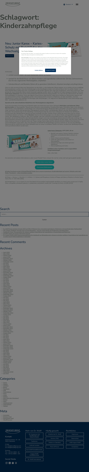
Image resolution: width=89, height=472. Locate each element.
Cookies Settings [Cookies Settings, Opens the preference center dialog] (39, 70)
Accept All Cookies (50, 70)
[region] (45, 61)
